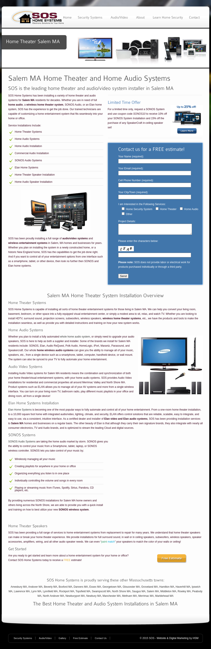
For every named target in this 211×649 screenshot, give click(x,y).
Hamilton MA (166, 588)
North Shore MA (121, 593)
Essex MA (95, 588)
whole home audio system (75, 338)
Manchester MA (111, 597)
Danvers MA (81, 588)
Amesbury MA (19, 588)
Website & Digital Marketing (173, 640)
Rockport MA (66, 593)
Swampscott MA (101, 593)
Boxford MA (65, 588)
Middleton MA (168, 593)
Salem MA (153, 593)
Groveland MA (149, 588)
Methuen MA (129, 597)
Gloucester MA (131, 588)
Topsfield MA (82, 593)
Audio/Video (45, 640)
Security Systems (23, 640)
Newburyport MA (75, 597)
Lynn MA (36, 593)
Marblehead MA (164, 597)
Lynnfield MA (50, 593)
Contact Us (100, 640)
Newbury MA (93, 597)
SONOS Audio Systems (21, 443)
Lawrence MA (22, 593)
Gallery (62, 640)
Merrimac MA (146, 597)
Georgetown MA (111, 588)
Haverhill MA (183, 588)
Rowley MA (184, 593)
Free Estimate (80, 640)
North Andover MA (53, 597)
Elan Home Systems (20, 411)
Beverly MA (50, 588)
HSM (195, 640)
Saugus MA (138, 593)
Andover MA (35, 588)
